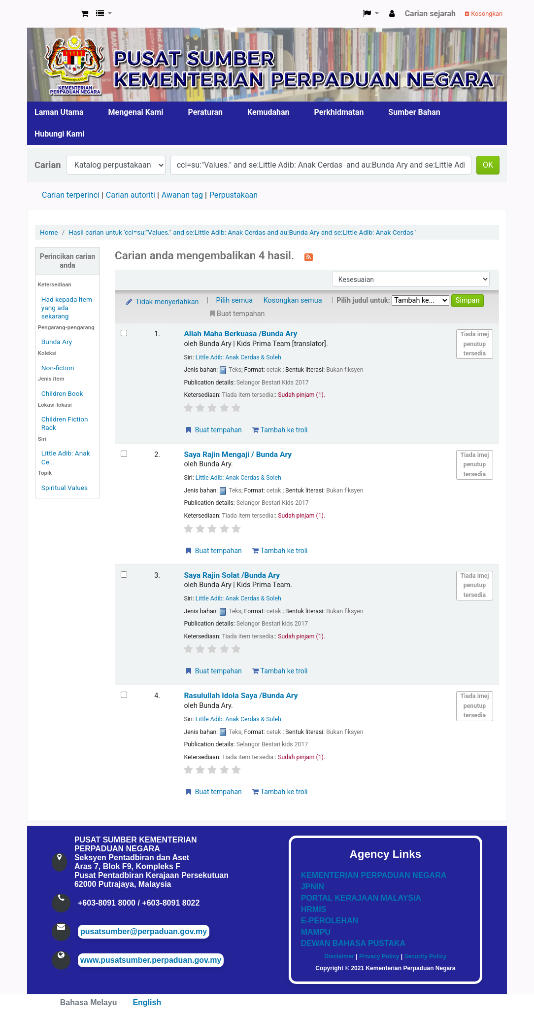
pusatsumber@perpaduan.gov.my (143, 931)
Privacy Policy (379, 956)
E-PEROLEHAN (329, 920)
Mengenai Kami (136, 112)
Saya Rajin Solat (232, 575)
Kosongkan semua (293, 300)
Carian (47, 165)
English (147, 1002)
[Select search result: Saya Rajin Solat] (124, 574)
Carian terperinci (71, 195)
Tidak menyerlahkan (162, 302)
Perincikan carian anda (67, 260)
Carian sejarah (430, 13)
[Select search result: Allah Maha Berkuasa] (124, 333)
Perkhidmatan (339, 112)
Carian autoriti (130, 195)
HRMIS (314, 909)
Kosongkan (483, 13)
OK (488, 165)
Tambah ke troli (279, 430)
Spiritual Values (64, 487)
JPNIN (312, 886)
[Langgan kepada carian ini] (308, 256)
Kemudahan (268, 112)
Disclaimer (339, 956)
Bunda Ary (56, 342)
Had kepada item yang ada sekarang (66, 307)
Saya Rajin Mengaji (238, 454)
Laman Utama (59, 112)
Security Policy (425, 956)
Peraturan (205, 112)
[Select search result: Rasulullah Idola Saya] (124, 695)
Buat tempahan (212, 430)
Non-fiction (57, 368)
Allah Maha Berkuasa (240, 333)
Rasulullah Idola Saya (241, 695)
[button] (84, 14)
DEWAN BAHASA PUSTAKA (353, 943)
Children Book (62, 393)
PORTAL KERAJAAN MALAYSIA (361, 898)
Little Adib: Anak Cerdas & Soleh (238, 357)
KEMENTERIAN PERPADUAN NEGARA (374, 875)
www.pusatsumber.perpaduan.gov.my (150, 960)
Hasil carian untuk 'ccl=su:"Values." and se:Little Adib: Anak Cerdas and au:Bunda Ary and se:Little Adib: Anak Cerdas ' (242, 232)
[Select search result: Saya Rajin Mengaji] (124, 454)
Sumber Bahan (414, 112)
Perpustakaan (233, 195)
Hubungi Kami (59, 134)
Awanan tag (182, 195)
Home (49, 232)
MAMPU (316, 932)
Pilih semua (234, 300)
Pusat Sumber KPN (52, 14)
